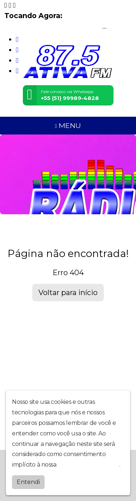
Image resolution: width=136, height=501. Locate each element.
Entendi (28, 482)
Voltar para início (68, 292)
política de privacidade (88, 464)
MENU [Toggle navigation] (68, 125)
